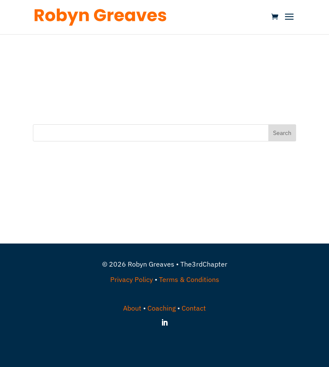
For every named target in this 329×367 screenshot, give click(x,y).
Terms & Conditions (189, 279)
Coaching (161, 308)
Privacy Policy (131, 279)
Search (282, 133)
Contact (194, 308)
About (132, 308)
